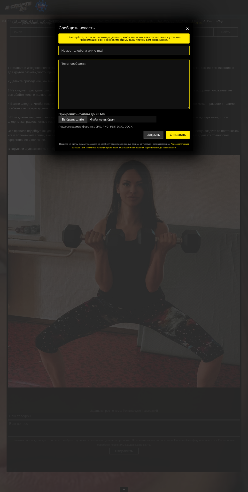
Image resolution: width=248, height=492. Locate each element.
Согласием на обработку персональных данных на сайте (148, 147)
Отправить (178, 135)
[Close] (187, 28)
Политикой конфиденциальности (102, 147)
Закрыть (153, 135)
